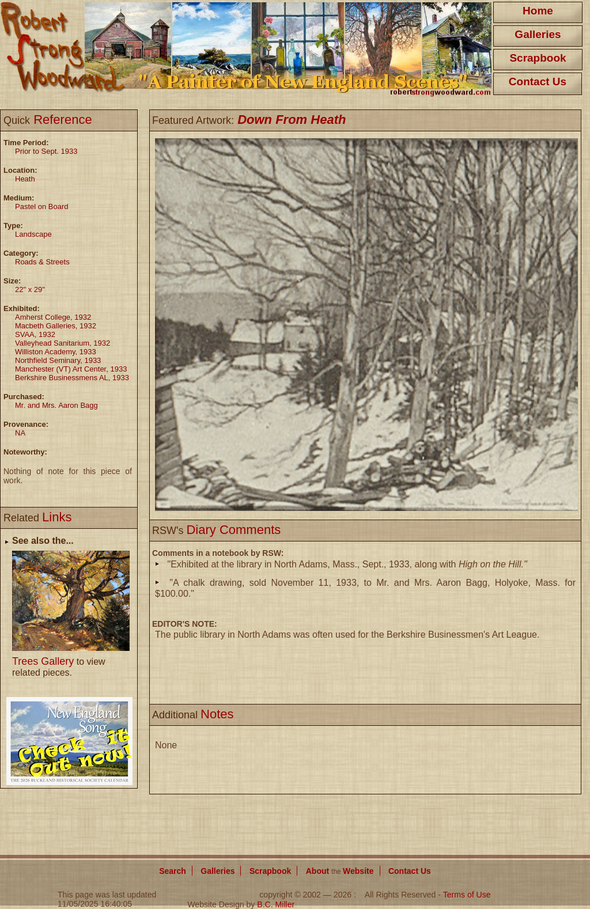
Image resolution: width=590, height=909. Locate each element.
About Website (340, 871)
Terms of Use (467, 894)
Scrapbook (537, 58)
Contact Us (537, 81)
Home (538, 11)
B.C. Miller (275, 904)
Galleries (538, 34)
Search (172, 871)
